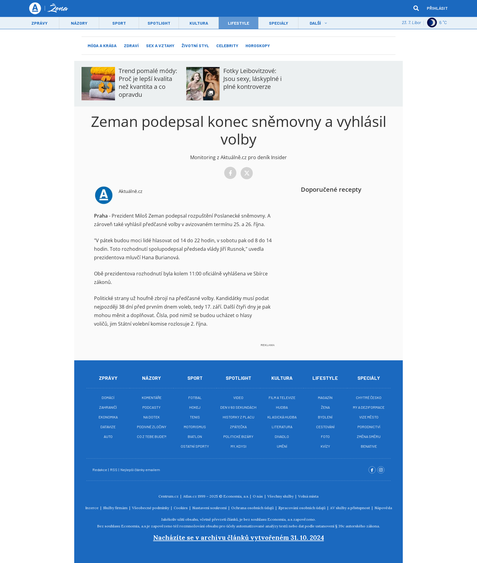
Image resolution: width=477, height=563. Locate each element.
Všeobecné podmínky (151, 507)
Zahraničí (108, 407)
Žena (325, 407)
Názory (79, 23)
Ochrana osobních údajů (253, 507)
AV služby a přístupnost (350, 507)
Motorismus (195, 427)
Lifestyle (325, 378)
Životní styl (195, 45)
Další (315, 23)
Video (238, 397)
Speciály (278, 23)
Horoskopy (257, 45)
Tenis (195, 417)
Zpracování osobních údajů (302, 507)
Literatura (282, 427)
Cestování (325, 427)
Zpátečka (238, 427)
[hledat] (416, 8)
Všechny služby (280, 496)
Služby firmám (115, 507)
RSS (114, 469)
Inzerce (92, 507)
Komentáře (152, 397)
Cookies (181, 507)
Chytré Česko (368, 397)
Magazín (325, 397)
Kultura (199, 23)
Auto (108, 436)
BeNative (369, 446)
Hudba (282, 407)
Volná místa (308, 496)
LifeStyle (238, 23)
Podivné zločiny (151, 427)
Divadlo (282, 436)
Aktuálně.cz (130, 191)
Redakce (100, 469)
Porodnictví (368, 427)
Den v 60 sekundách (238, 407)
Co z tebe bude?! (151, 436)
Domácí (108, 397)
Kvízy (325, 446)
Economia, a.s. (236, 496)
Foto (325, 436)
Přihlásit (437, 8)
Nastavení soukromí (210, 507)
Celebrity (227, 45)
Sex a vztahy (160, 45)
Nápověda (383, 507)
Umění (282, 446)
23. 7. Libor (411, 22)
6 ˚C (437, 23)
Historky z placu (238, 417)
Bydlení (325, 417)
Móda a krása (102, 45)
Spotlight (159, 23)
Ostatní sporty (195, 446)
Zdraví (131, 45)
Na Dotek (151, 417)
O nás (258, 496)
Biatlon (195, 436)
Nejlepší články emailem (140, 469)
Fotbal (195, 397)
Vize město (368, 417)
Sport (119, 23)
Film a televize (282, 397)
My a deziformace (369, 407)
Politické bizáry (238, 436)
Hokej (194, 407)
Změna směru (369, 436)
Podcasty (151, 407)
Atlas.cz (190, 496)
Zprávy (39, 23)
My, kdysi (238, 446)
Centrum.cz (168, 496)
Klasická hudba (282, 417)
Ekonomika (108, 417)
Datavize (108, 427)
